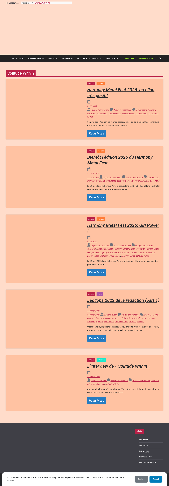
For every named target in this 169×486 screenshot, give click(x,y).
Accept (156, 479)
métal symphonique (95, 384)
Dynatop (53, 58)
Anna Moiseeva (115, 248)
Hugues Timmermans (100, 110)
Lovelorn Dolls (128, 113)
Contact (110, 58)
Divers (100, 294)
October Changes (143, 113)
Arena (146, 314)
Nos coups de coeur (88, 58)
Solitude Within (153, 180)
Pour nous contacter (147, 462)
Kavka (126, 252)
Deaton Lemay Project (110, 318)
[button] (22, 58)
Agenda (66, 58)
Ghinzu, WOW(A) (42, 3)
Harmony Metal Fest (96, 180)
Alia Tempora (141, 110)
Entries (144, 451)
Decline (141, 479)
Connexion (128, 58)
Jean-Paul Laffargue (100, 252)
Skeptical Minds (128, 256)
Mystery (99, 321)
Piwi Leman (109, 321)
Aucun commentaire (120, 110)
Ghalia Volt (125, 318)
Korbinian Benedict (139, 252)
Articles (16, 58)
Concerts (101, 83)
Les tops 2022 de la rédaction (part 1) (123, 300)
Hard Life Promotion (141, 380)
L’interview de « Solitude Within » (118, 366)
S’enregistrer (146, 58)
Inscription (143, 439)
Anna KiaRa (102, 248)
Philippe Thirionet (99, 380)
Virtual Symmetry (136, 321)
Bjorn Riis (154, 314)
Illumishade (102, 113)
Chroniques (34, 58)
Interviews (101, 360)
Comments (145, 457)
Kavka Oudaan (115, 113)
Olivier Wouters (111, 314)
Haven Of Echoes (139, 318)
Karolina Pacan (116, 252)
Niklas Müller (114, 256)
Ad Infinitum (140, 245)
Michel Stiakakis (101, 256)
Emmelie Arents (138, 248)
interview (155, 380)
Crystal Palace (93, 318)
